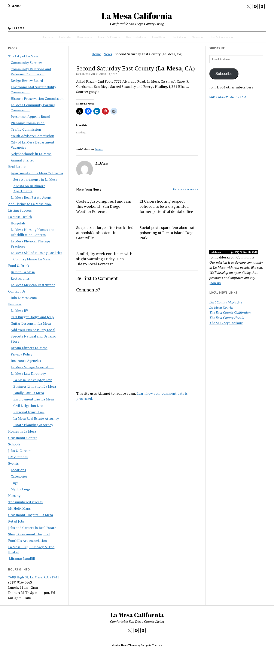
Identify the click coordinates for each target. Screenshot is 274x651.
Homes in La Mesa (22, 431)
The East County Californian (230, 312)
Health (157, 37)
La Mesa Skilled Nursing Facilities (36, 252)
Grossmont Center (22, 437)
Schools (14, 444)
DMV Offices (18, 457)
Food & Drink (107, 37)
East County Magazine (225, 302)
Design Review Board (27, 80)
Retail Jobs (16, 521)
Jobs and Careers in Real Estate (32, 527)
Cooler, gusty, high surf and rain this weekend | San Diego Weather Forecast (103, 206)
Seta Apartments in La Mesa (35, 179)
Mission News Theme (124, 645)
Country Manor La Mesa (32, 259)
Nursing (14, 495)
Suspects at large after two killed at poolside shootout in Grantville (104, 232)
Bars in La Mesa (23, 272)
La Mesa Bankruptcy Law (32, 380)
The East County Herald (226, 317)
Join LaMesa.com (24, 297)
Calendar (65, 37)
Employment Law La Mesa (33, 399)
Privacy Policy (21, 354)
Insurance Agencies (26, 360)
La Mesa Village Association (32, 367)
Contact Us (16, 291)
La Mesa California (137, 15)
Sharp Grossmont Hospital (29, 534)
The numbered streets (25, 502)
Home (46, 37)
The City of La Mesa (23, 56)
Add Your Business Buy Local (33, 329)
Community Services (26, 62)
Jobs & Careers (219, 37)
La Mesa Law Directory (28, 373)
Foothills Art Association (27, 540)
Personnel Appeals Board (30, 116)
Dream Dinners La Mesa (29, 347)
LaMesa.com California (227, 97)
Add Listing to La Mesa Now (29, 204)
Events (13, 463)
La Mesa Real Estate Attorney (36, 418)
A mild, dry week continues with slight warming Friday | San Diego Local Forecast (104, 258)
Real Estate (134, 37)
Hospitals (18, 223)
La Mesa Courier (221, 307)
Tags (14, 482)
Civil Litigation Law (28, 405)
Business (83, 37)
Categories (19, 476)
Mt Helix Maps (19, 508)
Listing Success (20, 210)
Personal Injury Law (28, 412)
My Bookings (20, 489)
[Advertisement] (237, 178)
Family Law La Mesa (28, 392)
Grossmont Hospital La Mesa (30, 514)
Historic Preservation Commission (37, 98)
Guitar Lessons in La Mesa (31, 323)
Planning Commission (28, 123)
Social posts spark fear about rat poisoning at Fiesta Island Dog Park (167, 232)
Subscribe (223, 74)
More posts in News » (185, 189)
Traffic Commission (26, 129)
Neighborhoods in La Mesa (31, 153)
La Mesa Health (20, 216)
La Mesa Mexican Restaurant (33, 284)
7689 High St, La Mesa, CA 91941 (33, 577)
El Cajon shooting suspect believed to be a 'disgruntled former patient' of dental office (166, 206)
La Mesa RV (19, 310)
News (196, 37)
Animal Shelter (22, 160)
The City (177, 37)
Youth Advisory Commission (32, 135)
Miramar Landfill (21, 558)
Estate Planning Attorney (33, 425)
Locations (18, 469)
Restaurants (20, 278)
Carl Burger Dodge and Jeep (32, 317)
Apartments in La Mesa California (37, 173)
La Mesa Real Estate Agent (31, 197)
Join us (215, 283)
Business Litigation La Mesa (34, 386)
